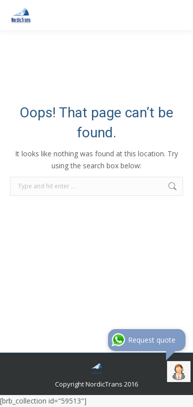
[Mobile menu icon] (177, 15)
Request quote (152, 340)
